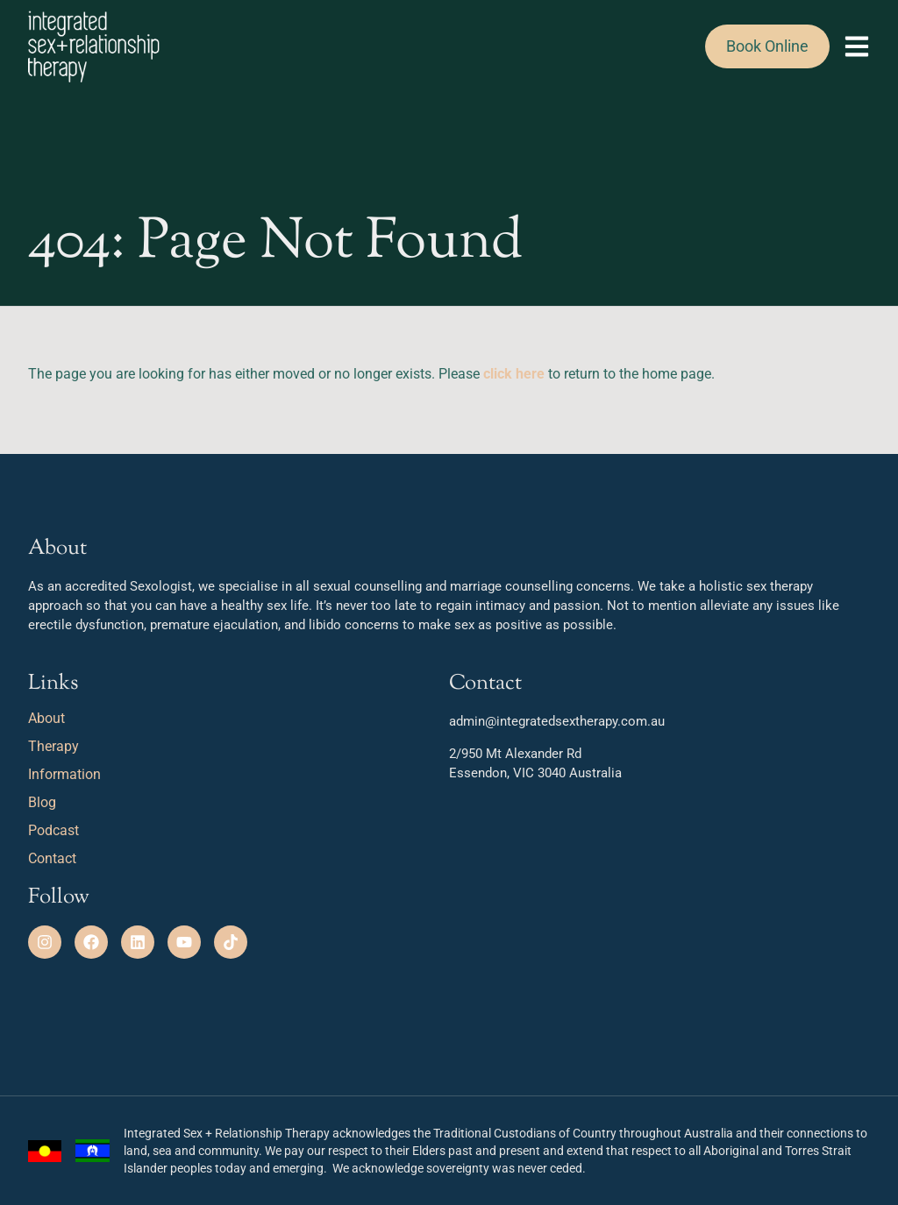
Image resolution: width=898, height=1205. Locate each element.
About (51, 718)
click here (514, 373)
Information (64, 774)
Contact (52, 858)
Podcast (53, 830)
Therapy (58, 746)
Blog (42, 802)
